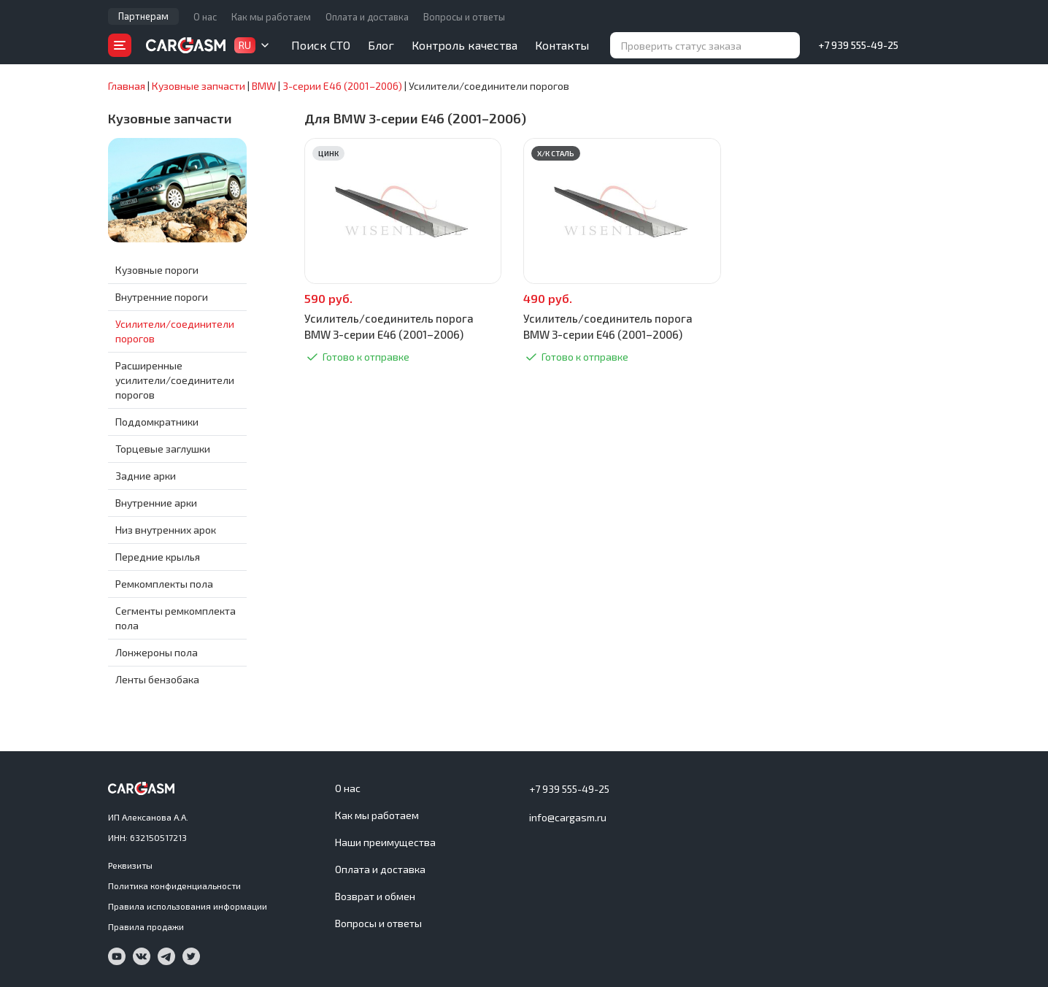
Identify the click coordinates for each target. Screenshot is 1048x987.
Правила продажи (146, 926)
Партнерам (143, 16)
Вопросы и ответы (464, 17)
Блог (381, 45)
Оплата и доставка (367, 17)
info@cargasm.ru (567, 817)
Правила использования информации (187, 906)
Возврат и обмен (375, 896)
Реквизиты (130, 865)
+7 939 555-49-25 (858, 45)
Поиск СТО (320, 45)
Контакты (562, 45)
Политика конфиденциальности (174, 885)
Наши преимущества (385, 842)
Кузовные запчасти (170, 118)
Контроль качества (464, 45)
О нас (205, 17)
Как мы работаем (271, 17)
